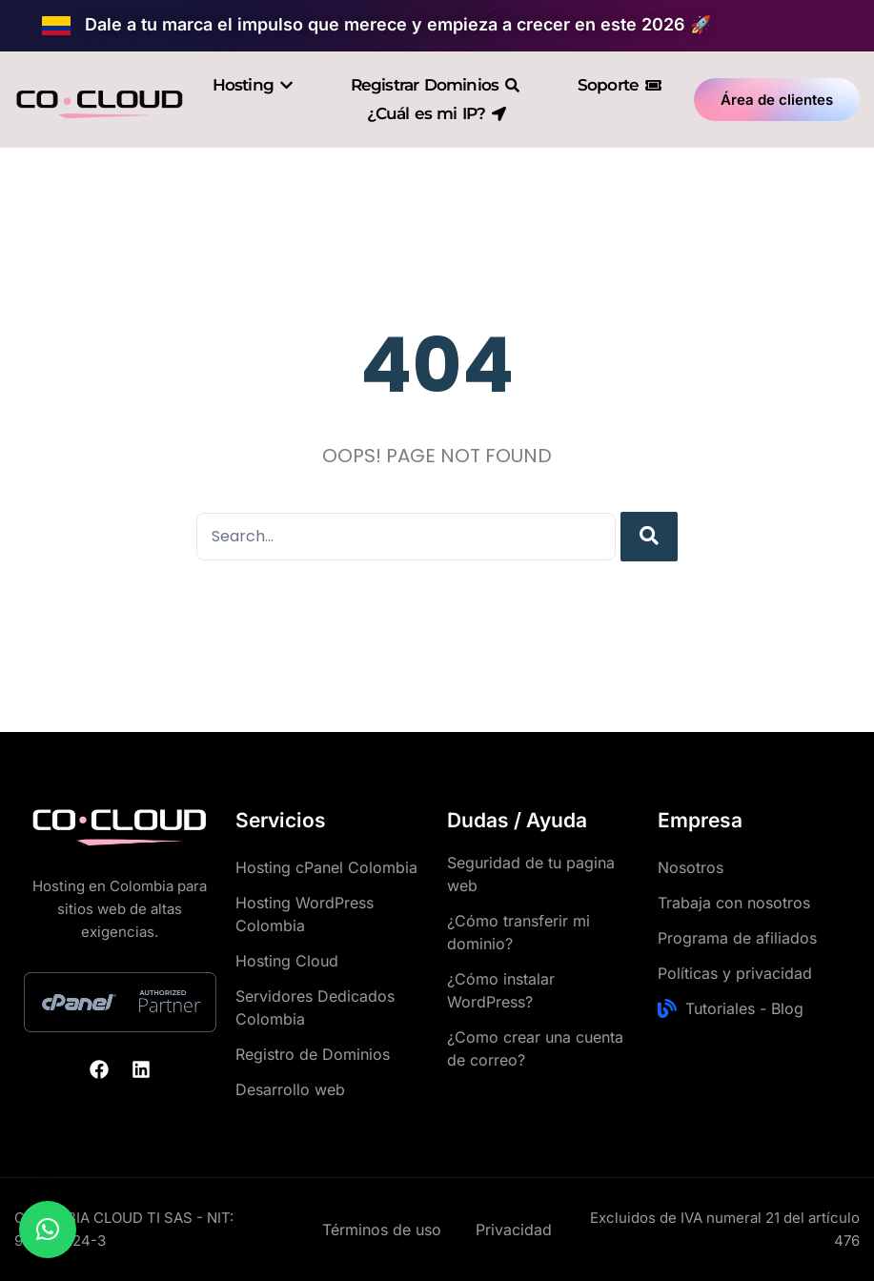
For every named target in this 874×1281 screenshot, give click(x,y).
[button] (47, 1229)
